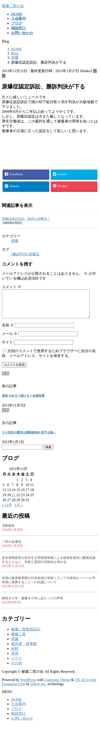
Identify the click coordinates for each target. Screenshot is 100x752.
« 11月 (7, 510)
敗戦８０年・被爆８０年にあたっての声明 (32, 603)
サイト (7, 348)
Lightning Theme (57, 685)
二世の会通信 (11, 547)
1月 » (19, 510)
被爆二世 (18, 640)
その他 (16, 668)
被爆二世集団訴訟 (26, 635)
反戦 (14, 654)
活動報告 (8, 531)
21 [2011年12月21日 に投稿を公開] (13, 500)
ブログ (16, 714)
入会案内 (18, 709)
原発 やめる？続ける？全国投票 (23, 401)
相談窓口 (18, 719)
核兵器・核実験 (24, 649)
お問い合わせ (22, 724)
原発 (14, 659)
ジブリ (16, 664)
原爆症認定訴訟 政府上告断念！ (26, 219)
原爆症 (34, 254)
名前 (8, 331)
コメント (11, 287)
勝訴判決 (19, 254)
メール (10, 339)
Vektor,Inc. (38, 689)
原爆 (14, 241)
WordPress (28, 685)
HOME (16, 705)
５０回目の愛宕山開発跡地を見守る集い (29, 438)
